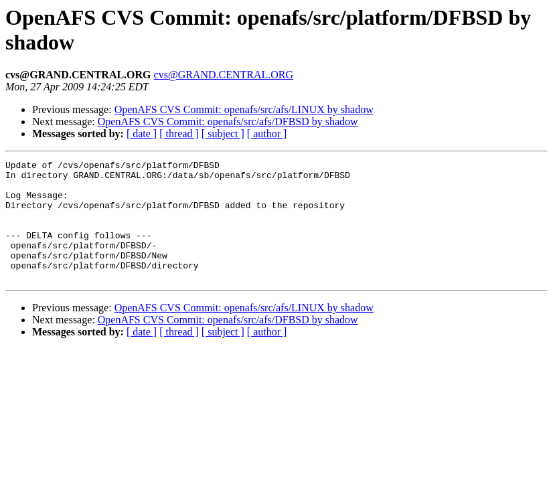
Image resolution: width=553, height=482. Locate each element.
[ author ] (267, 133)
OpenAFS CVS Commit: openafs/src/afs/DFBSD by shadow (228, 121)
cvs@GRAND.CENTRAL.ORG (224, 74)
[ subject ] (223, 133)
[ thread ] (179, 133)
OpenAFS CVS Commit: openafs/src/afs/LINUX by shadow (244, 109)
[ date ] (142, 133)
